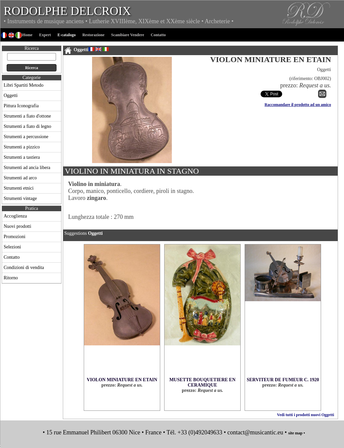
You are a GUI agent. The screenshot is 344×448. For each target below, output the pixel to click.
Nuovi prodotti (17, 226)
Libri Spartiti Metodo (24, 85)
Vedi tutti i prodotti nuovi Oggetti (305, 414)
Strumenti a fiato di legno (27, 126)
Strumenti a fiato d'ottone (27, 116)
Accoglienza (15, 216)
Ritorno (11, 277)
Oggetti (11, 95)
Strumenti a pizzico (22, 146)
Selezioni (12, 246)
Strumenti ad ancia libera (27, 167)
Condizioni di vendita (24, 267)
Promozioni (14, 236)
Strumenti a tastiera (22, 157)
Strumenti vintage (20, 198)
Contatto (12, 257)
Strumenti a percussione (26, 136)
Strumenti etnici (19, 188)
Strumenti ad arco (20, 177)
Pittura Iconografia (21, 105)
